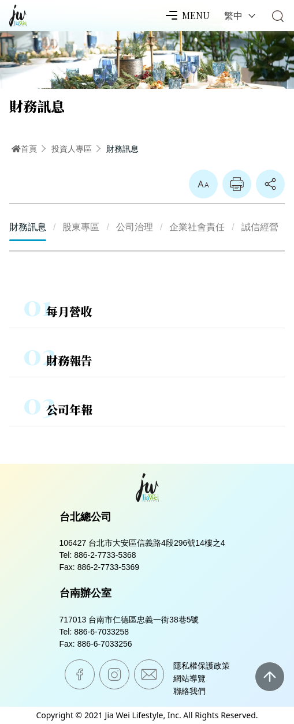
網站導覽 (189, 678)
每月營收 (69, 311)
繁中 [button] (234, 15)
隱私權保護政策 (201, 665)
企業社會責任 (197, 227)
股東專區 (80, 227)
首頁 (24, 148)
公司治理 (134, 227)
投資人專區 (71, 148)
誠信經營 (259, 227)
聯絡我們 (189, 691)
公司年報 (69, 409)
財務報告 (69, 360)
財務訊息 (122, 148)
